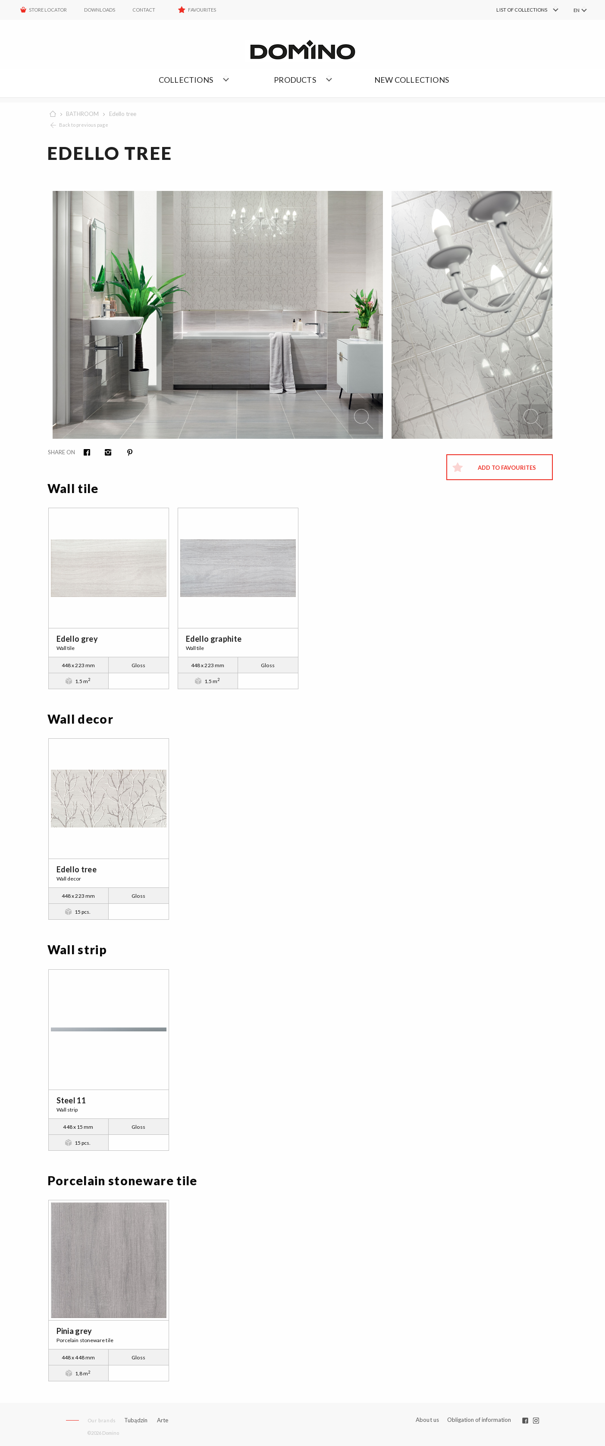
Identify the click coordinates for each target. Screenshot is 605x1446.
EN (576, 10)
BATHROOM (82, 113)
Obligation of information (479, 1419)
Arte (162, 1420)
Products (295, 79)
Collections (186, 79)
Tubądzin (135, 1420)
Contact (143, 9)
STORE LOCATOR (48, 9)
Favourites (202, 9)
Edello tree (122, 113)
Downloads (99, 9)
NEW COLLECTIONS (411, 79)
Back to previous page (83, 125)
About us (427, 1420)
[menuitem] (514, 10)
